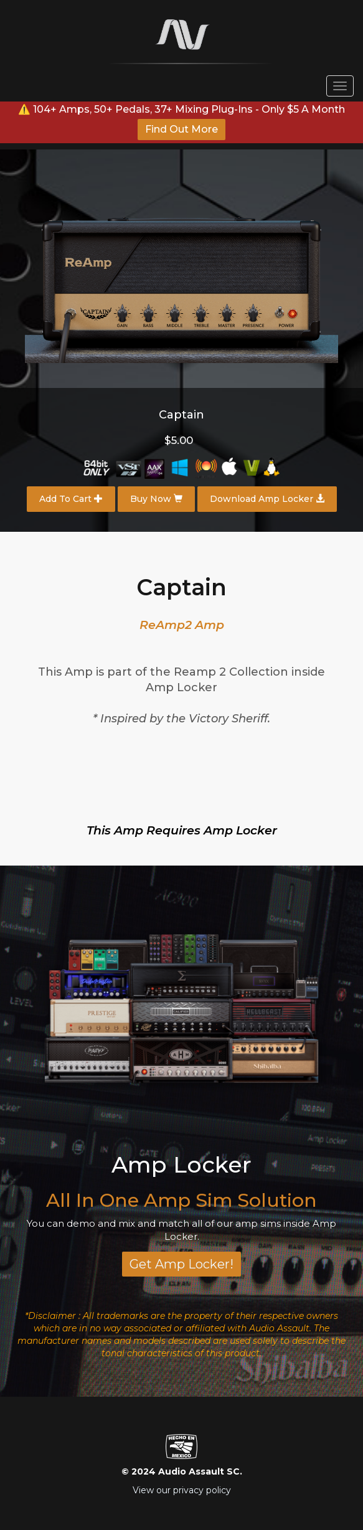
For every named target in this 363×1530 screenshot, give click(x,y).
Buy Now (156, 498)
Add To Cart (71, 498)
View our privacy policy (182, 1490)
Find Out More (181, 129)
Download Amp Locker (267, 498)
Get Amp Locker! (181, 1264)
